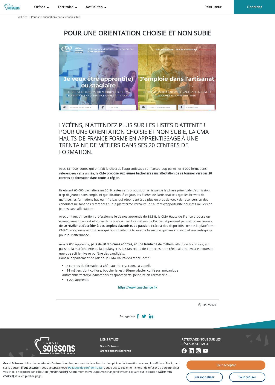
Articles (22, 17)
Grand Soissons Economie (115, 351)
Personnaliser (204, 377)
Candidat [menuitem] (254, 7)
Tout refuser (247, 377)
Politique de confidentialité (85, 368)
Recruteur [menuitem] (213, 7)
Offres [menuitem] (40, 7)
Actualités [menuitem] (95, 7)
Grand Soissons (109, 346)
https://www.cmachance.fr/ (137, 287)
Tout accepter (226, 365)
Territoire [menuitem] (65, 7)
